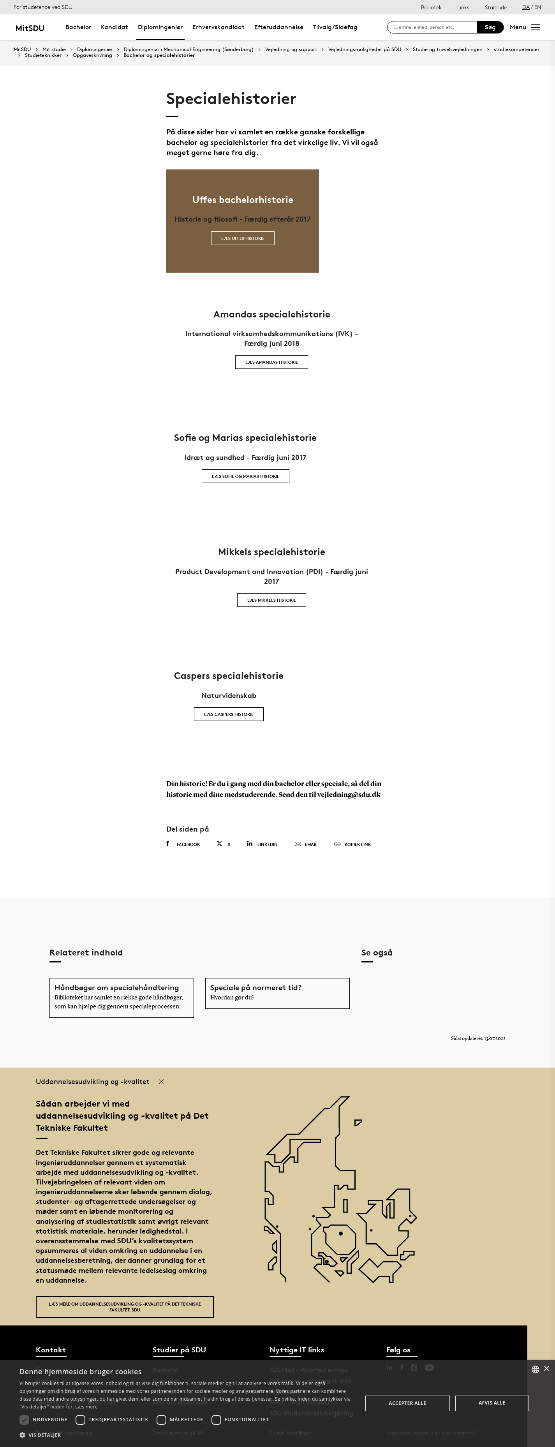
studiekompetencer (516, 49)
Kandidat (114, 27)
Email (305, 844)
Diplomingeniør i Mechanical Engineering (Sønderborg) (189, 49)
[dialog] (277, 1403)
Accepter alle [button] (407, 1403)
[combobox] (535, 1369)
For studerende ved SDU (43, 7)
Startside (496, 7)
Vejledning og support (291, 49)
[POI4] (344, 1236)
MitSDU (22, 49)
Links (463, 7)
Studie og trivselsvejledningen (448, 49)
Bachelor (78, 27)
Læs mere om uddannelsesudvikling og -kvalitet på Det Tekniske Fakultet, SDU (125, 1307)
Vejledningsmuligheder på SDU (365, 49)
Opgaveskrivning (92, 55)
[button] (185, 1435)
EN (537, 7)
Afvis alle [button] (492, 1402)
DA (526, 7)
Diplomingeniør (160, 27)
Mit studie (54, 49)
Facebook (183, 844)
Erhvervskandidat (218, 27)
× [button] (546, 1369)
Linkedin (262, 844)
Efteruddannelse (278, 27)
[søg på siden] (435, 27)
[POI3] (330, 1264)
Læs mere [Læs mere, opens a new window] (86, 1406)
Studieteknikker (43, 55)
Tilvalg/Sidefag (335, 27)
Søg (490, 27)
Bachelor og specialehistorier (159, 55)
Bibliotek (431, 7)
